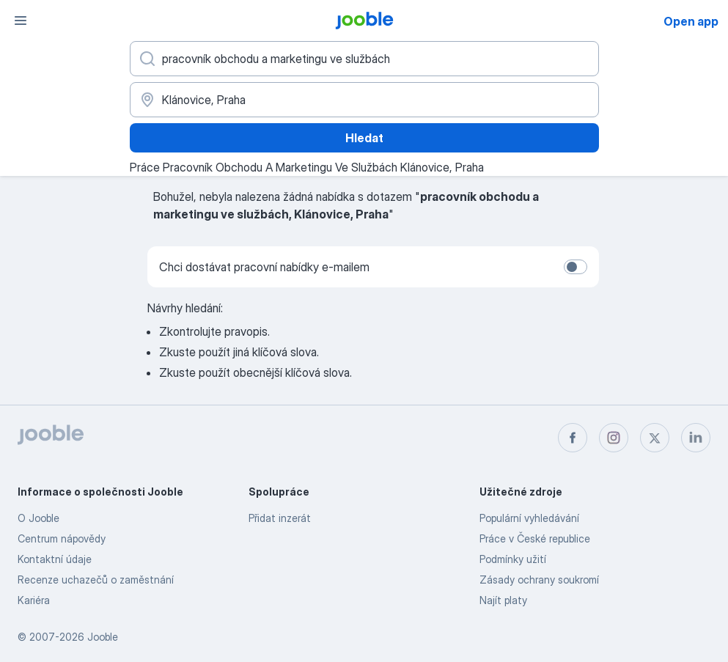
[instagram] (613, 437)
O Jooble (38, 518)
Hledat (364, 137)
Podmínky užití (512, 559)
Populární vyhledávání (529, 518)
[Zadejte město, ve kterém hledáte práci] (364, 99)
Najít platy (503, 600)
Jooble (102, 636)
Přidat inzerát (280, 518)
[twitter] (654, 437)
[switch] (575, 267)
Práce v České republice (534, 538)
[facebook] (572, 437)
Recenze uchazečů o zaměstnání (96, 579)
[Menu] (20, 20)
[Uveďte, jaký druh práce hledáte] (364, 58)
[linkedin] (695, 437)
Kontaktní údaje (55, 559)
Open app (690, 21)
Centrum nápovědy (62, 538)
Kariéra (34, 600)
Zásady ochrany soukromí (539, 579)
